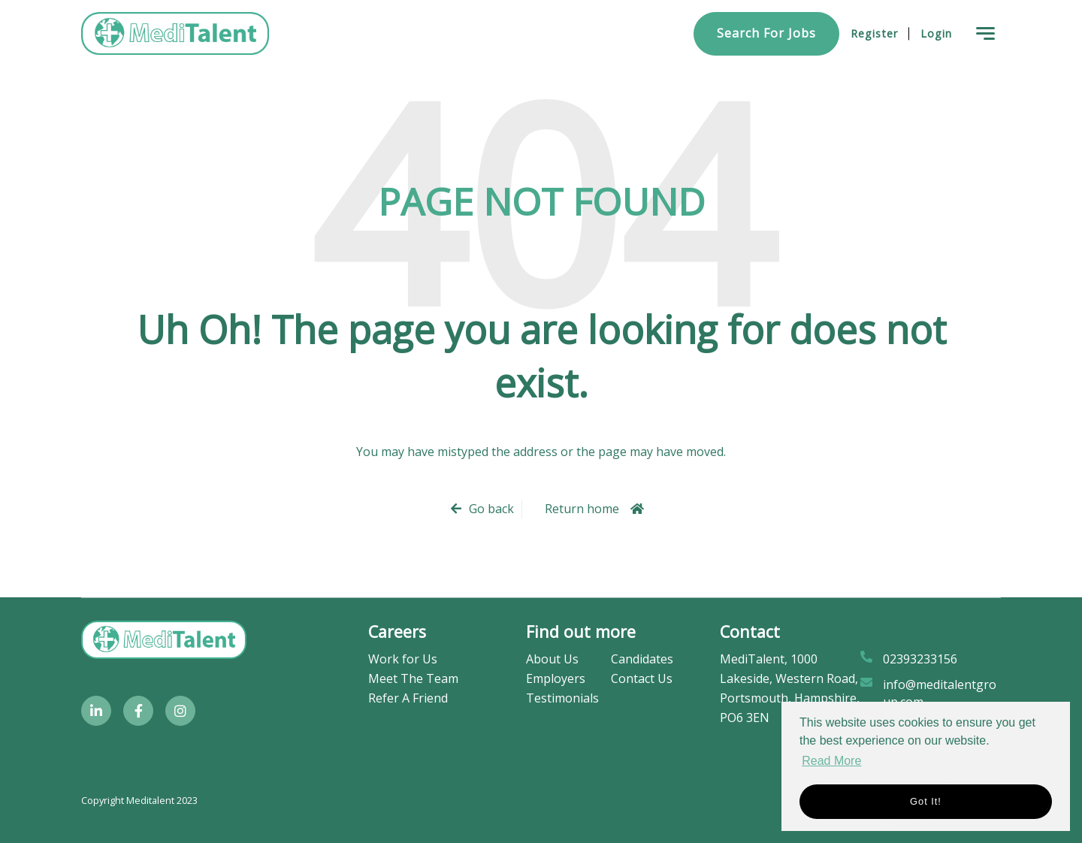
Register (874, 33)
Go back (491, 508)
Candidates (642, 659)
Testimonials (562, 698)
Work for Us (402, 659)
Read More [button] (831, 760)
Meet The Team (413, 678)
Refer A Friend (408, 698)
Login (936, 33)
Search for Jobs (766, 33)
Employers (555, 678)
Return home (582, 508)
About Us (552, 659)
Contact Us (641, 678)
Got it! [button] (925, 801)
